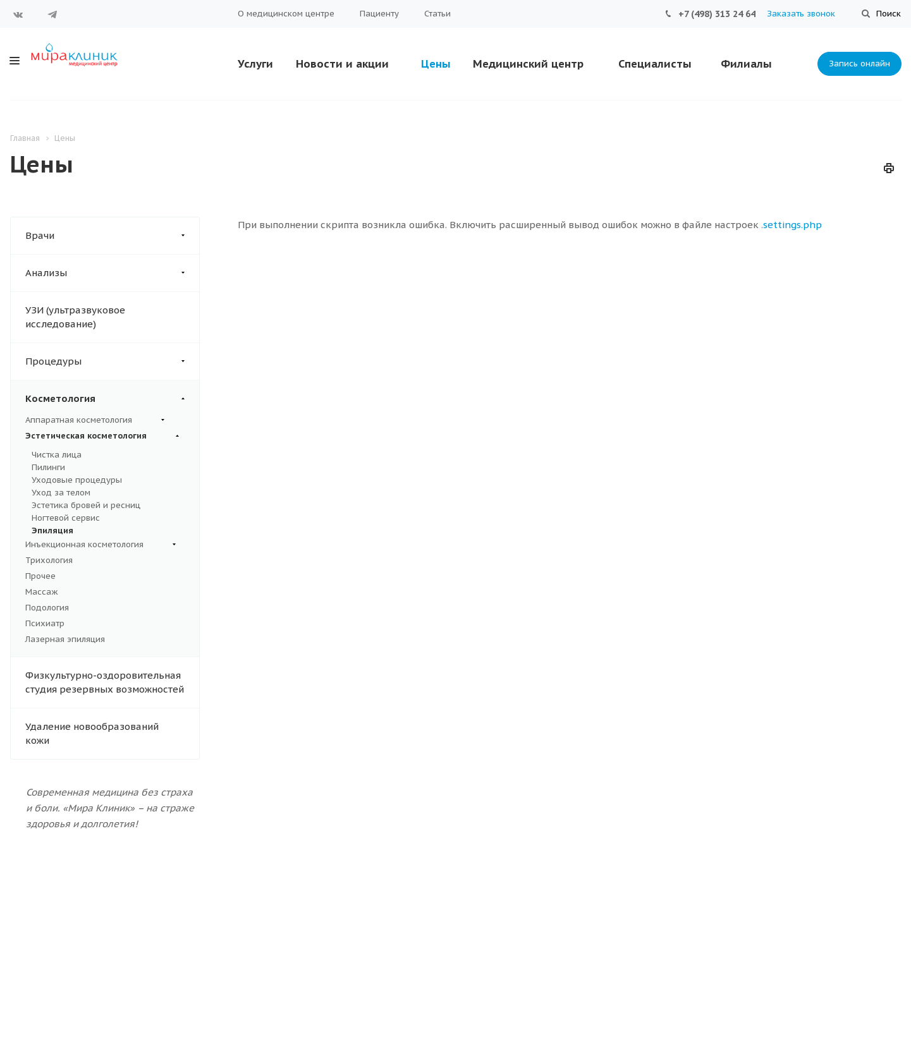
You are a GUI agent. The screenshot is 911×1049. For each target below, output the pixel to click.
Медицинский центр (528, 64)
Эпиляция (52, 530)
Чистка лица (57, 454)
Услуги (255, 64)
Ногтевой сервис (66, 517)
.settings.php (791, 225)
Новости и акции (342, 64)
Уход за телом (61, 492)
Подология (47, 607)
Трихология (49, 560)
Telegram (52, 14)
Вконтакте (18, 14)
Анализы (112, 273)
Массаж (41, 591)
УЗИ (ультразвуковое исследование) (75, 317)
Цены (436, 64)
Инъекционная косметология (100, 544)
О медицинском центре (286, 13)
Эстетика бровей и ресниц (86, 505)
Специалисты (655, 64)
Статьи (437, 13)
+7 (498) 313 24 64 (716, 14)
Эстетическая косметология (102, 436)
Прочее (40, 576)
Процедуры (112, 361)
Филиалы (746, 64)
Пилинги (48, 467)
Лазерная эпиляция (65, 639)
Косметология (112, 398)
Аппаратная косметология (94, 420)
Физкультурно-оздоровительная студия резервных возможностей (104, 682)
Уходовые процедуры (77, 480)
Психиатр (44, 623)
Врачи (112, 235)
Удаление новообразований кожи (92, 733)
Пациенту (379, 13)
